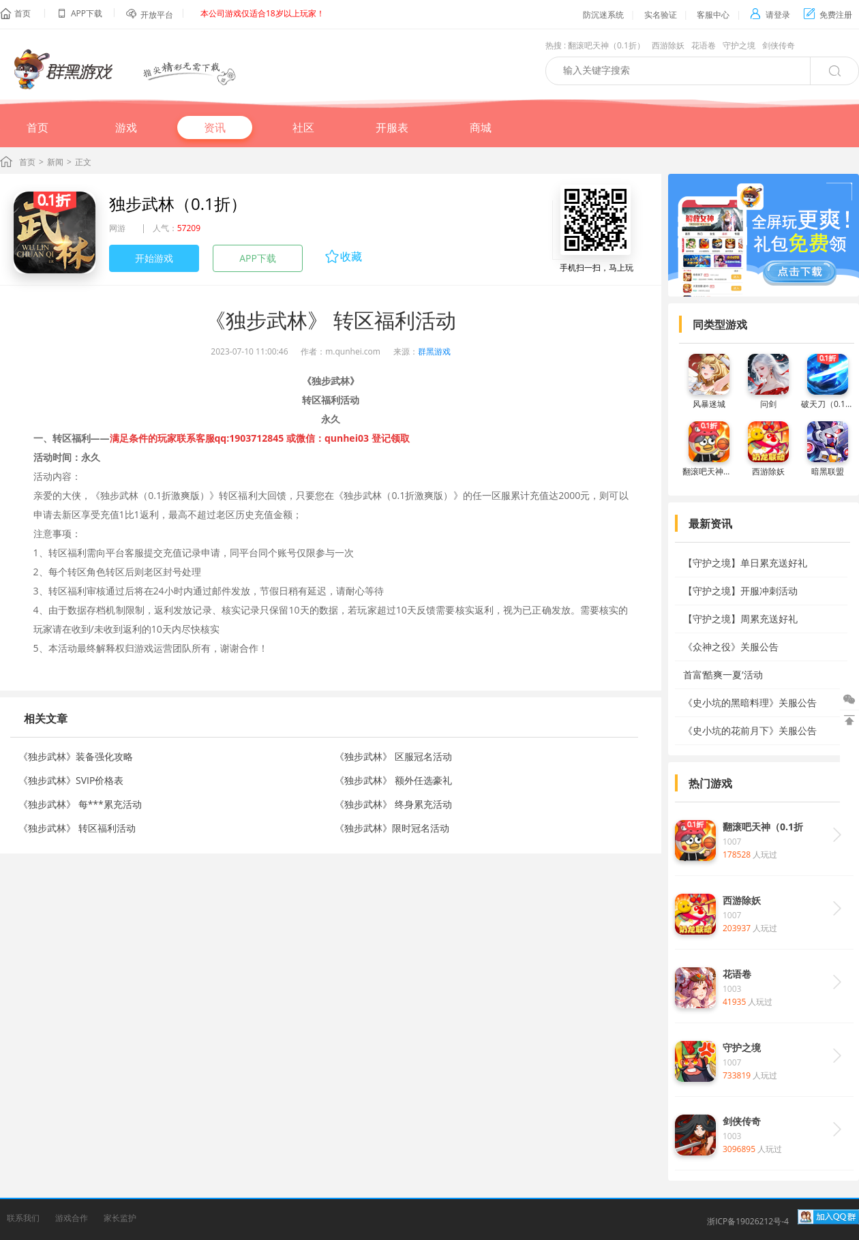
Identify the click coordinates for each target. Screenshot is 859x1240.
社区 (303, 127)
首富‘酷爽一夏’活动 (723, 674)
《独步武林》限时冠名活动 (392, 827)
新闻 (55, 162)
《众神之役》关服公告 (731, 646)
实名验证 (660, 14)
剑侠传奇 (778, 45)
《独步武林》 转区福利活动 (77, 827)
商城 (481, 127)
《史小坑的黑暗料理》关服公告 (750, 702)
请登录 (770, 14)
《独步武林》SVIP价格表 (70, 780)
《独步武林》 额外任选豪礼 (393, 780)
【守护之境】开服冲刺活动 (740, 590)
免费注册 (828, 14)
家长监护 (120, 1218)
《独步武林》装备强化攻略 (75, 756)
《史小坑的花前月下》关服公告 (750, 730)
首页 (22, 13)
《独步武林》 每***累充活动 (80, 804)
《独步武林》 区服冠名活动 (393, 756)
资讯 (215, 127)
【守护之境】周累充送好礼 (740, 618)
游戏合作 (71, 1218)
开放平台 (156, 14)
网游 (117, 228)
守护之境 (739, 45)
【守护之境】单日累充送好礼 (745, 562)
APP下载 (257, 258)
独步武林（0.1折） (178, 203)
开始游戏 (154, 258)
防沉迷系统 (603, 14)
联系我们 (23, 1218)
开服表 (392, 127)
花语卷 (703, 45)
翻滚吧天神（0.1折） (606, 45)
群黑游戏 (434, 351)
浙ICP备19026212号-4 (748, 1221)
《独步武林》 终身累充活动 (393, 804)
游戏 (126, 127)
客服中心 (713, 14)
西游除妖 (668, 45)
